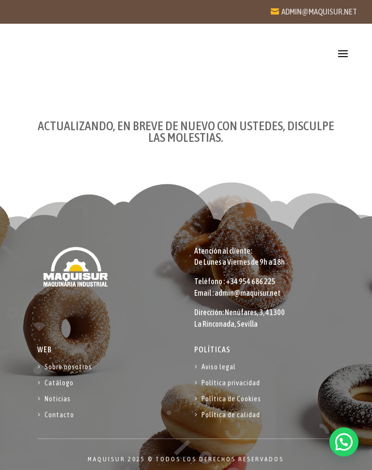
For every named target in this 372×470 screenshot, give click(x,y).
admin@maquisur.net (319, 11)
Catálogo (59, 383)
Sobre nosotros (68, 367)
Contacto (59, 414)
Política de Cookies (231, 398)
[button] (343, 441)
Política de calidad (231, 414)
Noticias (58, 398)
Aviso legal (219, 367)
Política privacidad (231, 383)
